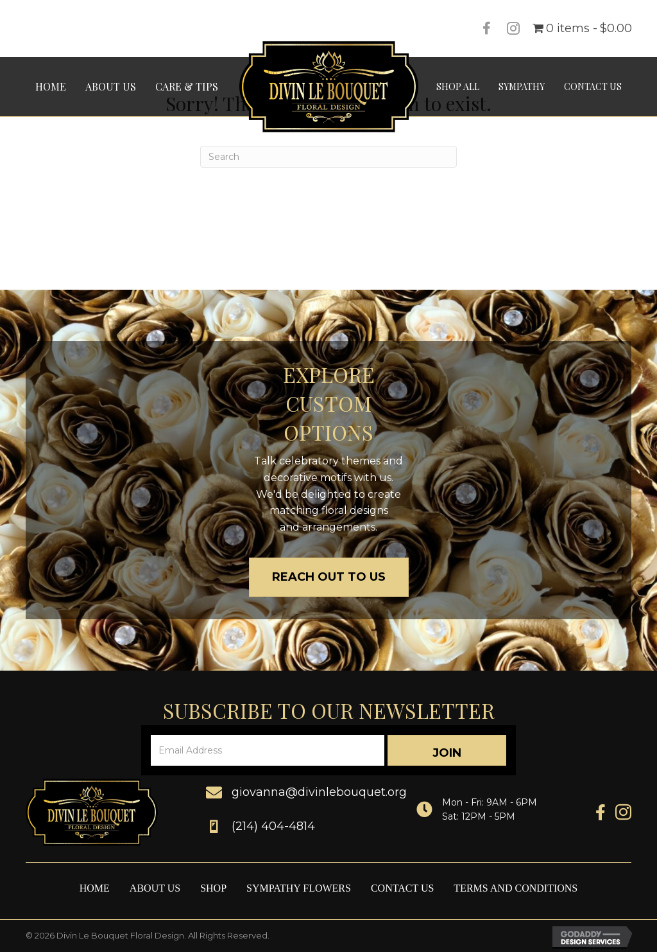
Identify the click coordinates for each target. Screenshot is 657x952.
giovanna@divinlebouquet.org (319, 792)
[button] (447, 750)
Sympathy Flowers (298, 888)
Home (95, 888)
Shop (213, 888)
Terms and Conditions (515, 888)
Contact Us (402, 888)
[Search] (328, 157)
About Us (155, 888)
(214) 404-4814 (273, 826)
